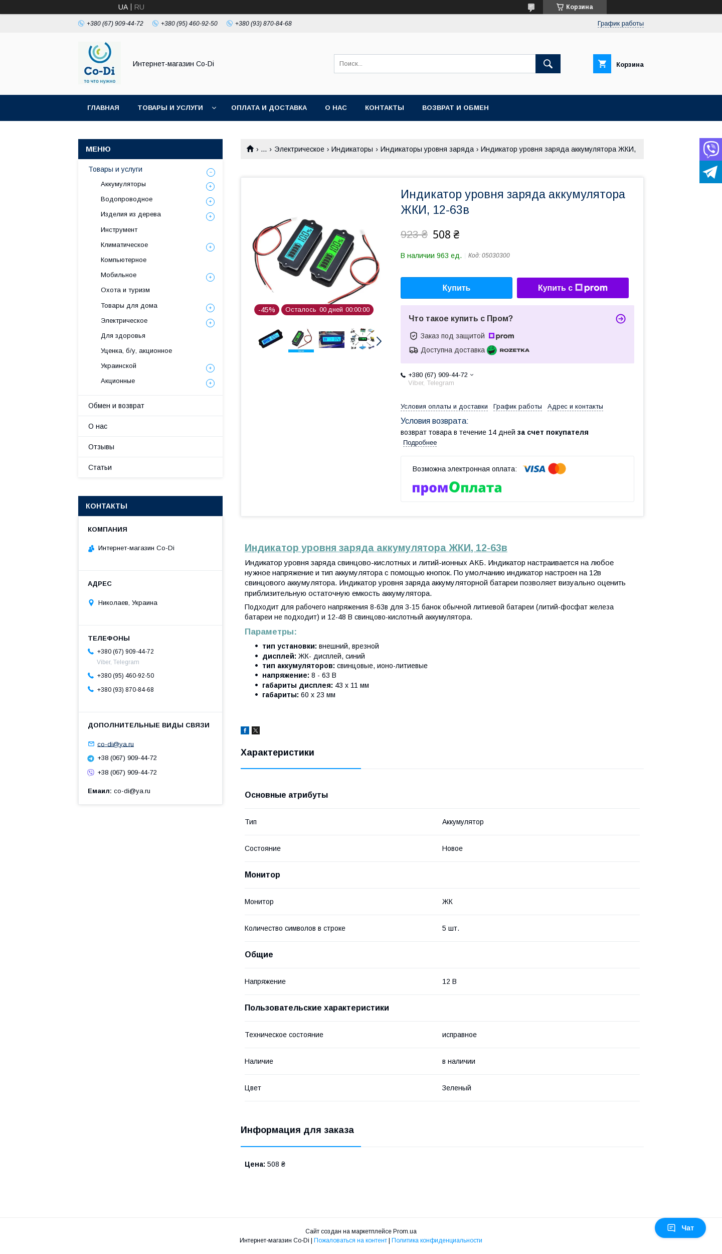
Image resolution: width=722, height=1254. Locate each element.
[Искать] (548, 63)
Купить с (573, 288)
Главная (103, 107)
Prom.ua (405, 1231)
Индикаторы (352, 149)
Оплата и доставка (269, 107)
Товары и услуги (170, 107)
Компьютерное (123, 260)
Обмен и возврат (116, 406)
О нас (336, 107)
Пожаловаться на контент (350, 1240)
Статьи (100, 467)
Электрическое (299, 149)
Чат (680, 1227)
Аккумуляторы (123, 184)
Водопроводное (126, 199)
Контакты (384, 107)
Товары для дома (129, 305)
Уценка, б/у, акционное (136, 350)
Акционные (118, 381)
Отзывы (101, 447)
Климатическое (124, 244)
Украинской (118, 365)
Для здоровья (123, 335)
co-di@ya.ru (115, 743)
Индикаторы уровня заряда (427, 149)
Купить (457, 288)
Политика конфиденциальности (437, 1240)
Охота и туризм (125, 290)
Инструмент (119, 229)
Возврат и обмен (455, 107)
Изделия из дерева (131, 214)
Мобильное (118, 275)
